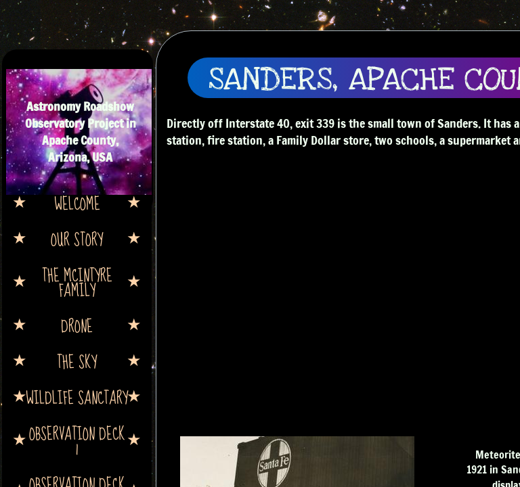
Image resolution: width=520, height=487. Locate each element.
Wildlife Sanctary (77, 397)
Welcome (77, 203)
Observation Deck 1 (77, 440)
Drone (77, 325)
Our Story (77, 239)
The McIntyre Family (77, 282)
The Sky (77, 361)
